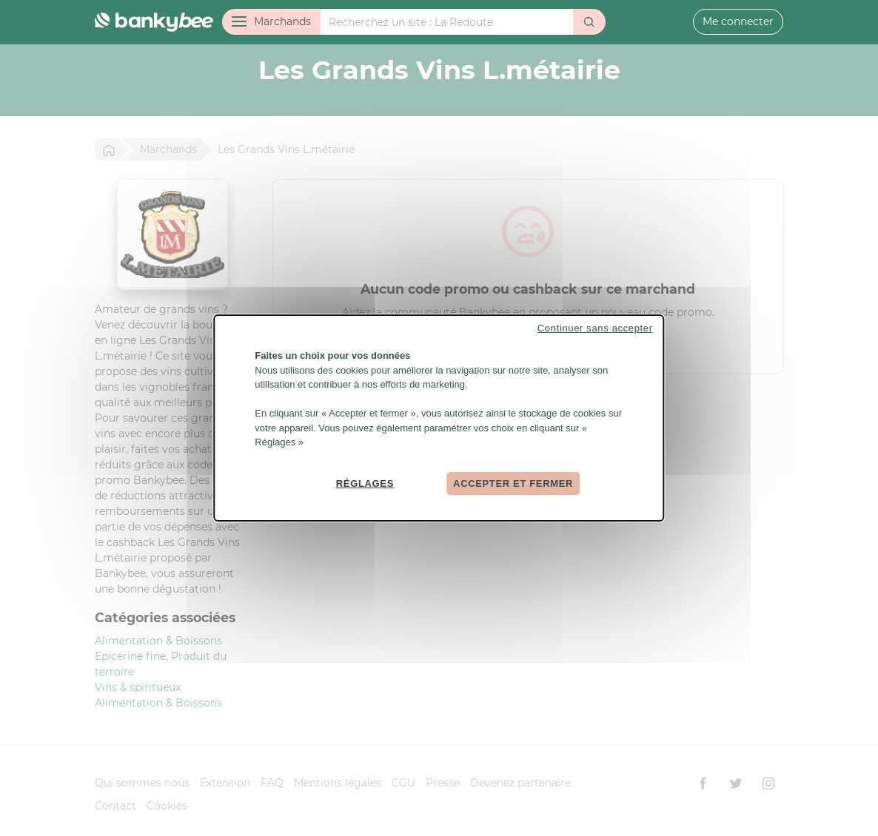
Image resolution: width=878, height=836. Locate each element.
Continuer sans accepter (595, 328)
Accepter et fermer (513, 482)
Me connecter (738, 21)
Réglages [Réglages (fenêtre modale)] (365, 482)
